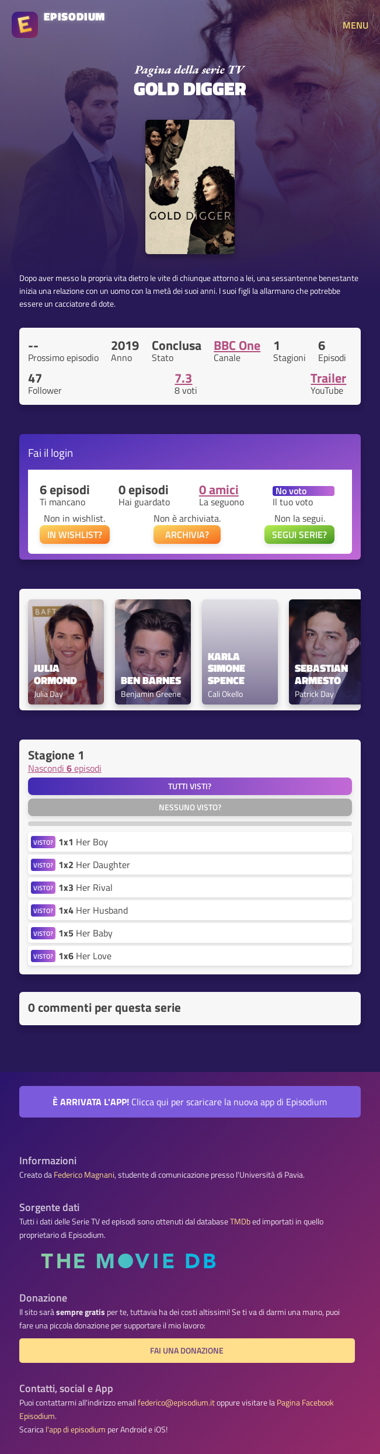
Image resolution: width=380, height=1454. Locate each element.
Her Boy (83, 842)
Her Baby (85, 933)
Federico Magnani (84, 1174)
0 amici (219, 489)
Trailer (328, 378)
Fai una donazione (187, 1350)
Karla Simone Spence (227, 669)
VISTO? (43, 842)
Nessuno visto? (190, 807)
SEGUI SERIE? (299, 535)
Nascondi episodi (65, 768)
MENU (355, 25)
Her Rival (85, 887)
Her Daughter (94, 865)
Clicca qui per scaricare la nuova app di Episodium (190, 1102)
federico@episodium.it (176, 1402)
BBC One (237, 345)
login (62, 452)
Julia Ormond (55, 674)
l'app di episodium (76, 1429)
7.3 (183, 378)
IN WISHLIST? (74, 535)
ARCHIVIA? (187, 535)
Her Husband (93, 910)
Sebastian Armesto (322, 674)
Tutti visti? (189, 786)
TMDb (240, 1221)
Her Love (84, 956)
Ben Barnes (151, 681)
